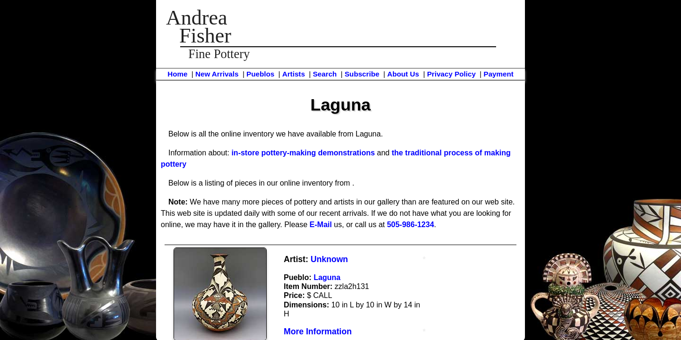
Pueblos (260, 74)
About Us (403, 74)
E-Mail (321, 225)
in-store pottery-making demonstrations (303, 153)
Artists (293, 74)
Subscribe (362, 74)
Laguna (327, 277)
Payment (499, 74)
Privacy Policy (451, 74)
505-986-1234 (410, 225)
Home (177, 74)
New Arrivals (216, 74)
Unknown (329, 259)
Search (325, 74)
